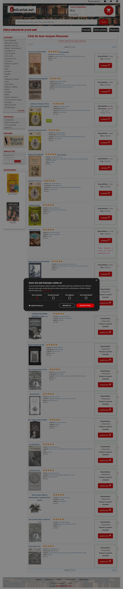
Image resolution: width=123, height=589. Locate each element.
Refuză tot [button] (67, 305)
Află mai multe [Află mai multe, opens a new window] (47, 290)
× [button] (96, 280)
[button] (36, 305)
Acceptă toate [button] (85, 305)
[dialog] (61, 294)
